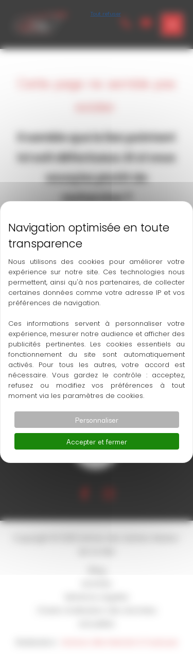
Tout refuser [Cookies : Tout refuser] (106, 13)
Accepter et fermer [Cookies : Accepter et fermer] (96, 441)
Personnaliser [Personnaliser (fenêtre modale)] (96, 419)
